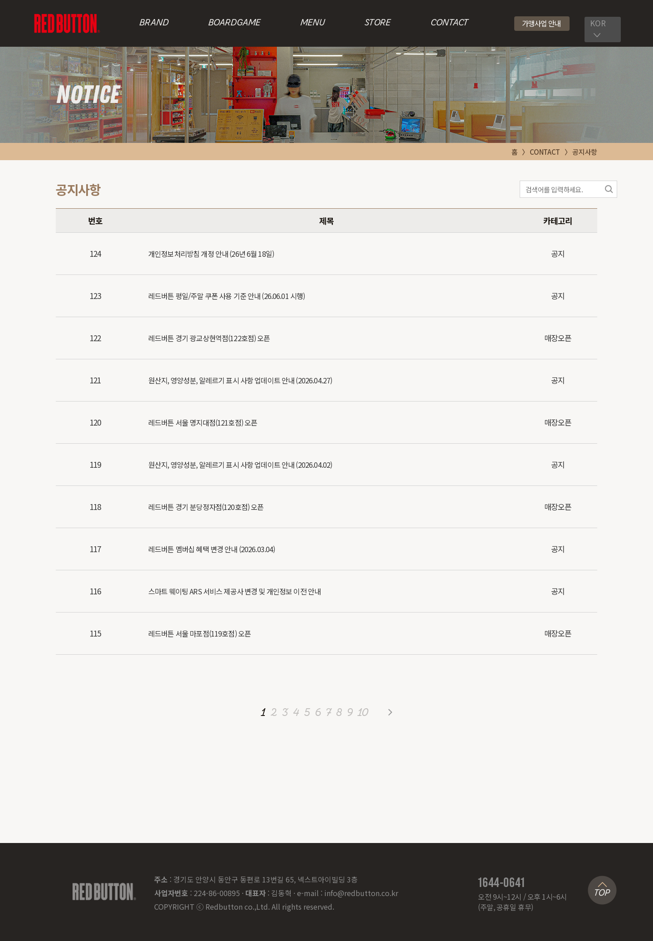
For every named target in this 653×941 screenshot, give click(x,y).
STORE (377, 23)
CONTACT (449, 23)
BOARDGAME (234, 23)
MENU (312, 23)
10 (362, 713)
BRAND (154, 23)
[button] (542, 23)
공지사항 (584, 152)
